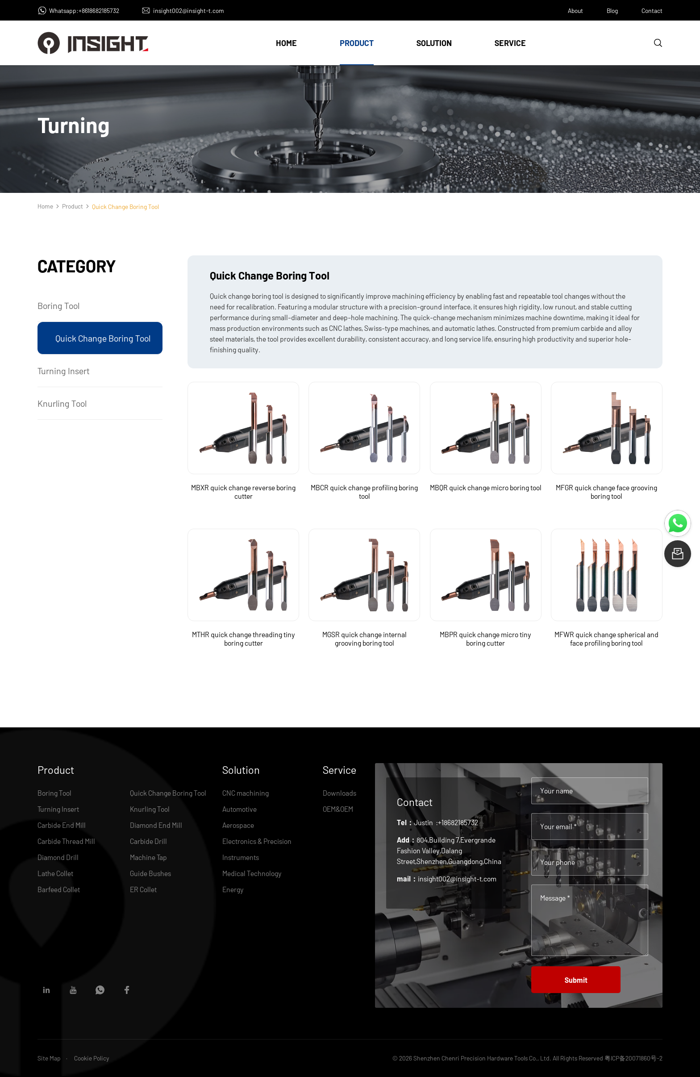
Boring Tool (58, 305)
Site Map (49, 1058)
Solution (434, 43)
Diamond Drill (58, 857)
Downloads (339, 793)
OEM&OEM (338, 809)
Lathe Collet (55, 873)
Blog (612, 10)
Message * (555, 897)
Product (357, 43)
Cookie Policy (91, 1058)
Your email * (558, 826)
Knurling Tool (62, 403)
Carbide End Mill (62, 825)
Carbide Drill (148, 841)
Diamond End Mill (156, 825)
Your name (556, 790)
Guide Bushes (150, 873)
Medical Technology (252, 873)
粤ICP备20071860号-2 (633, 1058)
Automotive (239, 809)
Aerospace (238, 825)
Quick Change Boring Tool (102, 338)
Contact (652, 10)
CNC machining (245, 793)
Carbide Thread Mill (66, 841)
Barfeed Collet (59, 889)
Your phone (557, 862)
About (575, 10)
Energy (233, 889)
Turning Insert (63, 370)
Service (510, 43)
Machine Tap (148, 857)
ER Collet (143, 889)
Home (286, 43)
